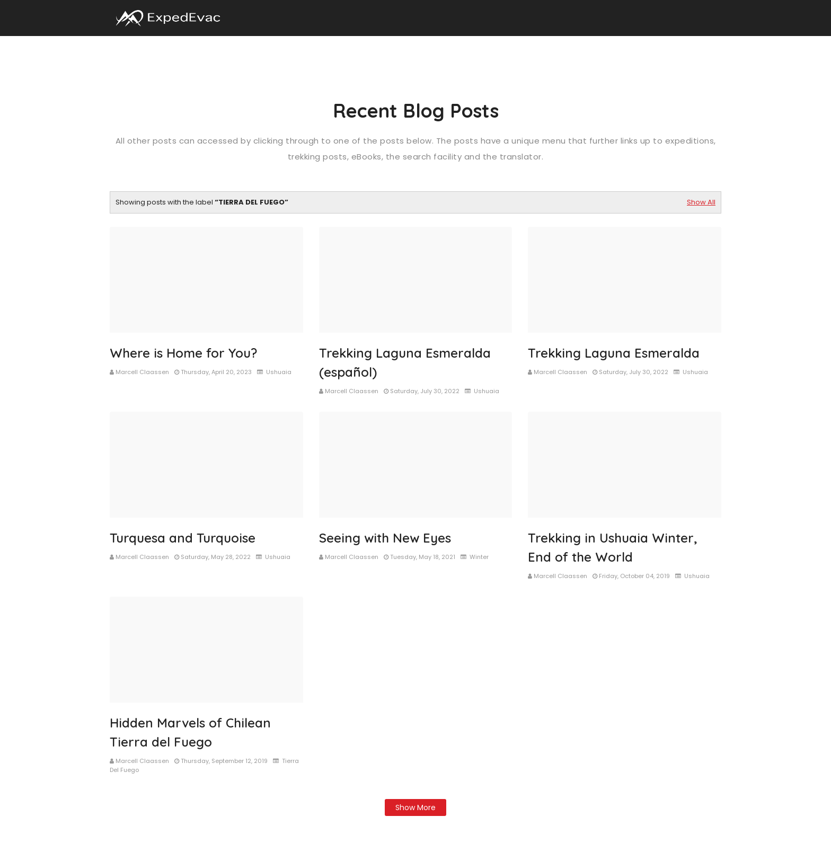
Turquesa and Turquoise (182, 538)
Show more (415, 807)
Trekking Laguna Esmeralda (614, 353)
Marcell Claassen (142, 372)
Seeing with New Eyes (385, 538)
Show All (701, 202)
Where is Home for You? (183, 353)
